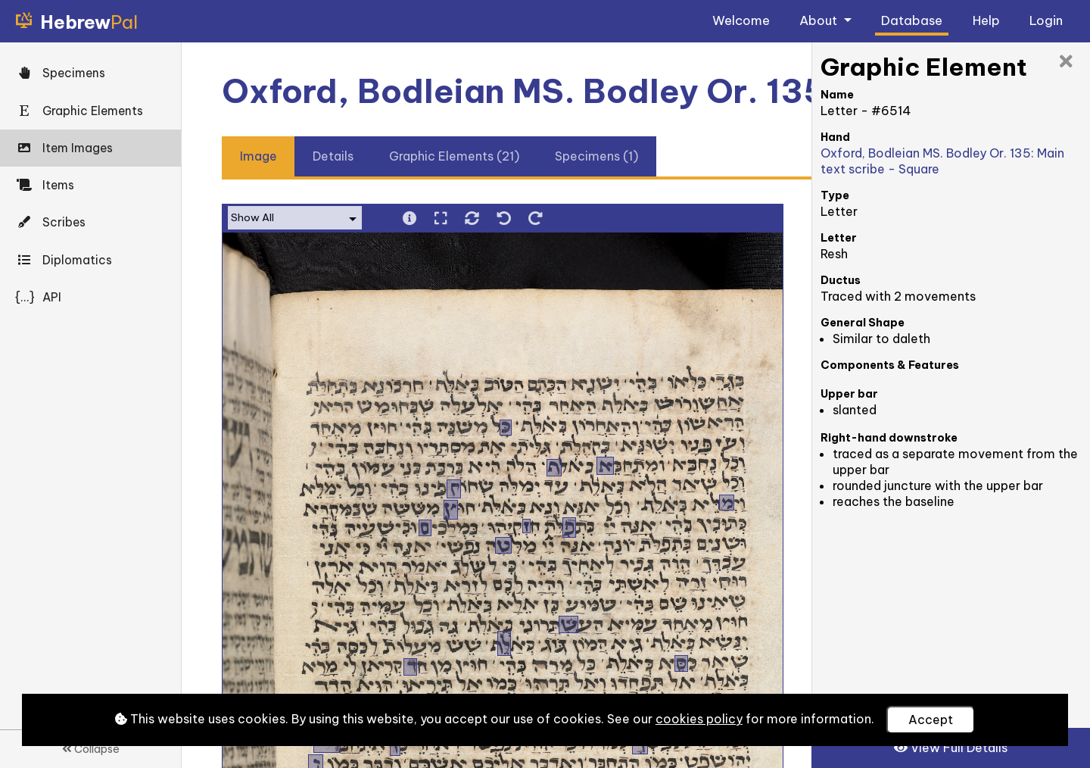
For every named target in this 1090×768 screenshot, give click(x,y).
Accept (930, 719)
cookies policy (699, 718)
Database (911, 20)
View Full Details (950, 747)
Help (986, 20)
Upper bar (849, 394)
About (819, 20)
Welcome (741, 20)
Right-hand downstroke (889, 438)
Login (1046, 20)
